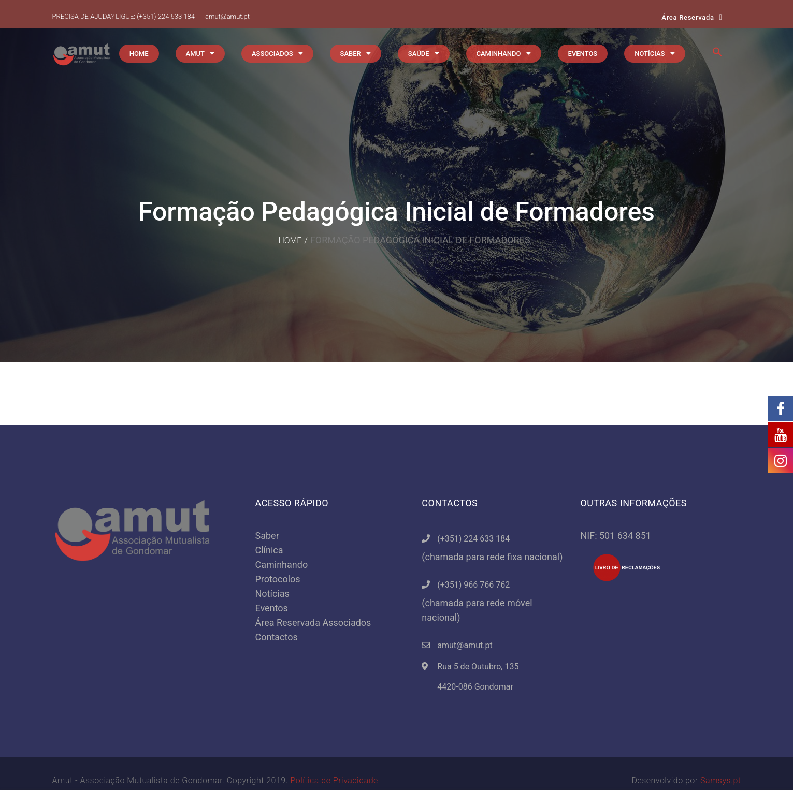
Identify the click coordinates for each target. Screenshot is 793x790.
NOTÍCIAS (650, 53)
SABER (350, 53)
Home (289, 240)
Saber (267, 535)
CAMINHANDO (499, 53)
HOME (139, 53)
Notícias (272, 593)
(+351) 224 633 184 (166, 16)
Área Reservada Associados (313, 622)
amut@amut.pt (227, 16)
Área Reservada (687, 17)
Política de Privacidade (334, 780)
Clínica (269, 550)
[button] (717, 55)
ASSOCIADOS (272, 53)
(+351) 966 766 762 (473, 585)
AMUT (195, 53)
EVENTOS (583, 53)
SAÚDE (418, 53)
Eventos (271, 608)
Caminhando (281, 564)
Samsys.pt (720, 780)
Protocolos (277, 579)
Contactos (276, 637)
